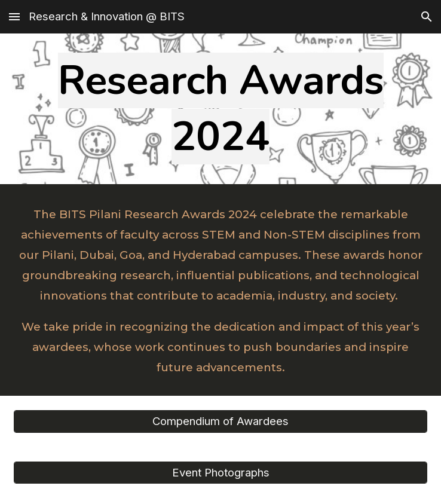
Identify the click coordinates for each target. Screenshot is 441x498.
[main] (220, 109)
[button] (14, 16)
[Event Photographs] (220, 472)
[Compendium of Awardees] (220, 421)
